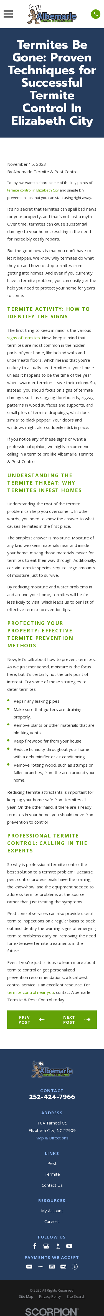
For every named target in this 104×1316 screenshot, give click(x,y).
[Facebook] (35, 1246)
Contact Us (52, 1185)
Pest (52, 1163)
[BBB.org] (58, 1246)
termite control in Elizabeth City (33, 190)
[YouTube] (69, 1246)
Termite (52, 1174)
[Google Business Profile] (46, 1246)
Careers (52, 1221)
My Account (52, 1210)
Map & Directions (52, 1138)
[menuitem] (26, 1297)
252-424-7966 (52, 1097)
